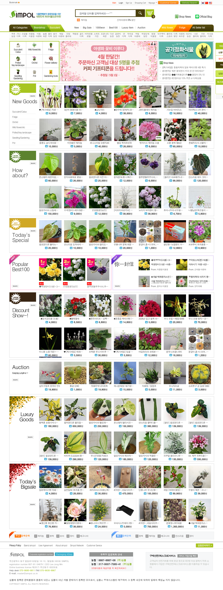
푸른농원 (13, 35)
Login (121, 2)
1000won (100, 27)
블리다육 (50, 35)
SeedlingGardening (17, 76)
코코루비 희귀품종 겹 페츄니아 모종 (204, 244)
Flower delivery (51, 61)
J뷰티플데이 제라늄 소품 (150, 109)
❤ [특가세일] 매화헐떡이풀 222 (78, 351)
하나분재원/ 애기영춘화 (124, 385)
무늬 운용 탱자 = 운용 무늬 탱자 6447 (205, 318)
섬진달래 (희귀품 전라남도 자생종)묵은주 (83, 489)
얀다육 (124, 35)
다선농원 (112, 35)
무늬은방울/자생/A (99, 455)
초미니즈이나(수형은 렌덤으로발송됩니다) (183, 210)
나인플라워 (196, 35)
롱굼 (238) (74, 385)
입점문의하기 (204, 545)
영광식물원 (153, 35)
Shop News (185, 16)
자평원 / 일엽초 (149, 385)
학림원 (75, 33)
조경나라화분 (105, 35)
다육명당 (175, 35)
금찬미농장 (118, 35)
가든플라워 (203, 35)
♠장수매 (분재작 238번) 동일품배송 (130, 109)
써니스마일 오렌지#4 (99, 142)
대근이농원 (189, 35)
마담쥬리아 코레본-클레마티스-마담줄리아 (158, 351)
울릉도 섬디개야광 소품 (50, 142)
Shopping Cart (140, 2)
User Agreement (45, 545)
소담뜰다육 (24, 35)
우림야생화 (137, 35)
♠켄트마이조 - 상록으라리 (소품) (104, 318)
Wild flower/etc (34, 48)
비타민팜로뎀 (89, 35)
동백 (52, 535)
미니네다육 (210, 35)
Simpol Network (77, 545)
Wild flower (167, 27)
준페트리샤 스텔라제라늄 (200, 142)
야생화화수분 (182, 35)
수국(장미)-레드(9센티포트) (76, 210)
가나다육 (18, 35)
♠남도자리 (99, 109)
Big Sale (87, 27)
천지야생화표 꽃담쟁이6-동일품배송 (80, 177)
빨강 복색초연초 (124, 142)
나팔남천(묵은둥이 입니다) (200, 210)
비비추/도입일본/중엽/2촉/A (77, 455)
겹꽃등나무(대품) (174, 523)
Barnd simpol (29, 545)
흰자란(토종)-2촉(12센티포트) (127, 177)
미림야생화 (39, 35)
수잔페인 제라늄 (74, 142)
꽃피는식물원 (162, 286)
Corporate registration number (41, 554)
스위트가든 (96, 35)
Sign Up (129, 2)
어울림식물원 (31, 35)
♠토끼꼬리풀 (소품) (49, 318)
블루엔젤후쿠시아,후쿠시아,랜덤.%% (156, 177)
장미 (72, 535)
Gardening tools (51, 74)
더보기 (157, 2)
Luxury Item (127, 27)
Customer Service (94, 545)
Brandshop (39, 27)
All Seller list (199, 27)
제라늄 (84, 19)
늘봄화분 (45, 35)
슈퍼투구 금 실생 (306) (198, 385)
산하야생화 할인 (126, 19)
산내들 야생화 (200, 269)
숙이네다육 (130, 35)
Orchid (34, 61)
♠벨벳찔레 (74, 318)
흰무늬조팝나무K (174, 351)
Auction (141, 27)
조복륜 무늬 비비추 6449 (100, 351)
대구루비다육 (161, 35)
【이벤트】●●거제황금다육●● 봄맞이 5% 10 (182, 74)
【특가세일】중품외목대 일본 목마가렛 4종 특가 (183, 67)
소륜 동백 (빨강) (174, 142)
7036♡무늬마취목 (99, 385)
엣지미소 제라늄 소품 (149, 142)
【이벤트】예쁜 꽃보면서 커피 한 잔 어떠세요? (182, 70)
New (76, 27)
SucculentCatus (18, 49)
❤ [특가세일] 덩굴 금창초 (125, 351)
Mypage (152, 2)
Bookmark (13, 2)
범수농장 (55, 35)
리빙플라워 (68, 35)
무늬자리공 (174, 385)
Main (114, 2)
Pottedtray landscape (18, 63)
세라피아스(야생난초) (99, 489)
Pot (34, 74)
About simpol (61, 545)
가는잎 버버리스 (174, 109)
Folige (182, 27)
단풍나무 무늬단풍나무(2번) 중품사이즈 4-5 (159, 489)
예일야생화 (61, 35)
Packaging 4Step (64, 554)
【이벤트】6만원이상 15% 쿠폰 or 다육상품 (181, 78)
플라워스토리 (169, 35)
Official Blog (205, 16)
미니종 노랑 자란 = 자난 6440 (52, 351)
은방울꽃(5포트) (99, 210)
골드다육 (81, 35)
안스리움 (179, 535)
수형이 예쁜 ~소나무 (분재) (201, 489)
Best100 (113, 27)
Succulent (55, 27)
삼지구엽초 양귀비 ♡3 (49, 385)
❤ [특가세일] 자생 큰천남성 (51, 109)
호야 (62, 535)
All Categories (20, 27)
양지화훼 (198, 286)
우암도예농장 (145, 35)
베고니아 (84, 535)
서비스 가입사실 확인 (187, 555)
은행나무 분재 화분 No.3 (125, 244)
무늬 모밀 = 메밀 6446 (174, 318)
